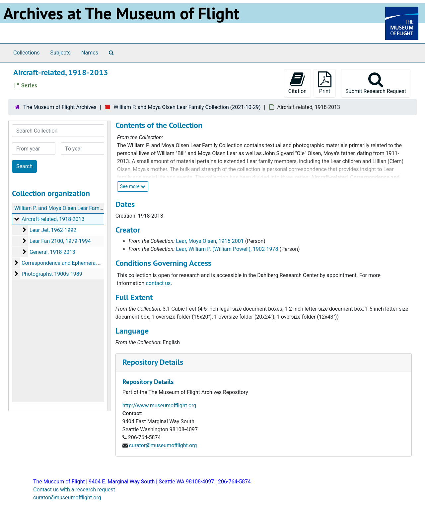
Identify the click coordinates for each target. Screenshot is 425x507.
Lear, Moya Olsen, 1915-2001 (210, 241)
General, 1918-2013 (52, 252)
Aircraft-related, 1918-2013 (53, 219)
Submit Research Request (375, 82)
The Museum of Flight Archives (60, 107)
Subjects (60, 53)
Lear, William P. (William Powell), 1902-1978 (227, 249)
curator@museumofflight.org (163, 445)
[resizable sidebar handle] (108, 266)
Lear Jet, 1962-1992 (53, 230)
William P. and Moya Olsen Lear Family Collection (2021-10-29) (186, 107)
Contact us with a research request (74, 489)
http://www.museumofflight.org (159, 405)
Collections (26, 53)
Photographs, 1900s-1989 (52, 274)
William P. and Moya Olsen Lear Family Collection (71, 208)
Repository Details (152, 362)
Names (89, 53)
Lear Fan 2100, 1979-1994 (60, 241)
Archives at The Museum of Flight (121, 13)
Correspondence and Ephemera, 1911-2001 (72, 263)
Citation (297, 82)
